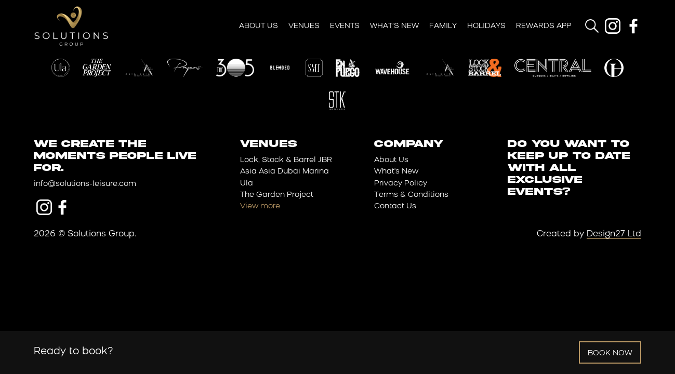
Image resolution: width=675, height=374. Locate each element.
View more (260, 206)
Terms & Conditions (411, 195)
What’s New (394, 26)
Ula (246, 184)
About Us (258, 26)
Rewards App (543, 26)
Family (443, 26)
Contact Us (395, 206)
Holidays (486, 26)
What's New (396, 172)
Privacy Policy (400, 184)
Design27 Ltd (614, 234)
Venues (304, 26)
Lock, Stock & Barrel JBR (286, 160)
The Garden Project (276, 195)
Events (345, 26)
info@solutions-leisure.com (85, 184)
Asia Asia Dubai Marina (284, 172)
